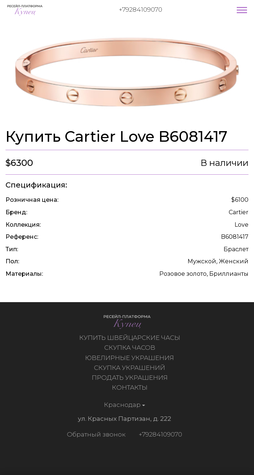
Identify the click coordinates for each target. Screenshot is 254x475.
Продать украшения (130, 377)
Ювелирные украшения (130, 357)
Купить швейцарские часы (130, 337)
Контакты (130, 387)
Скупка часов (130, 347)
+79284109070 (140, 9)
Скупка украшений (130, 367)
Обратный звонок (95, 434)
